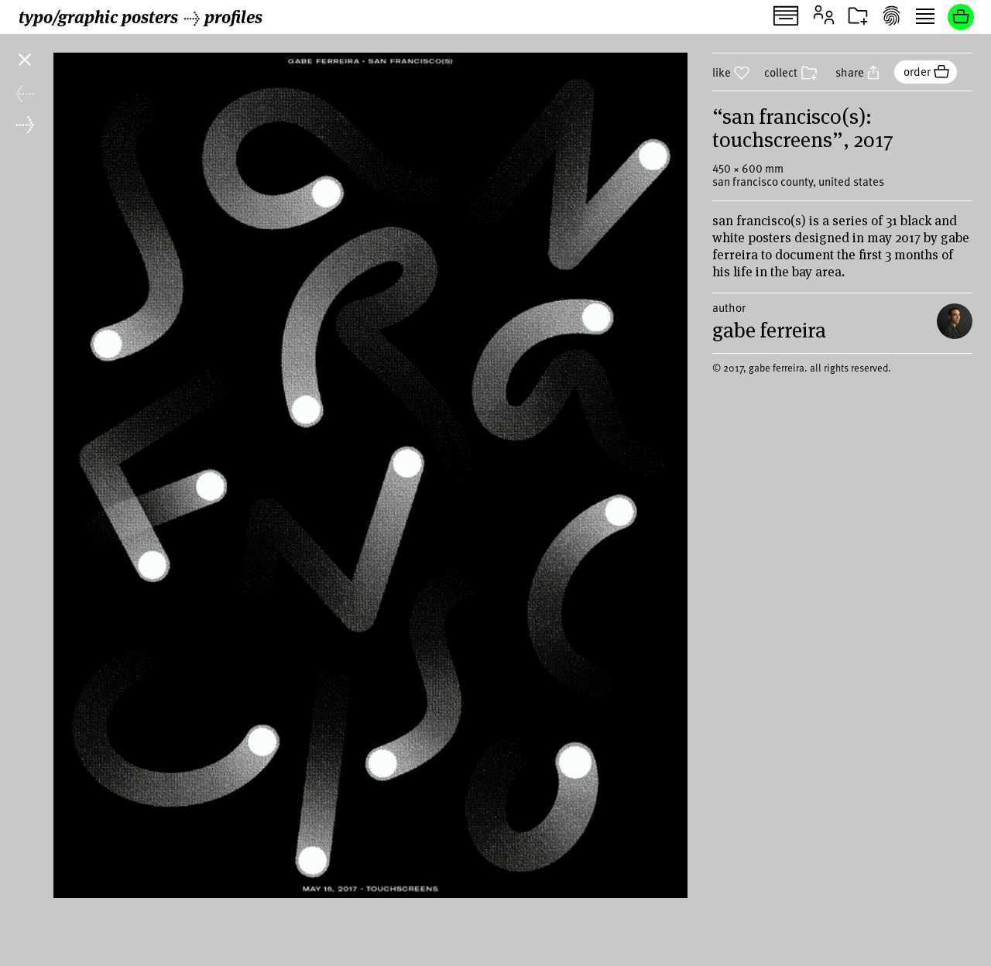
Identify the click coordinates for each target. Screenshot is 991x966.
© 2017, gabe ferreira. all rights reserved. (801, 380)
